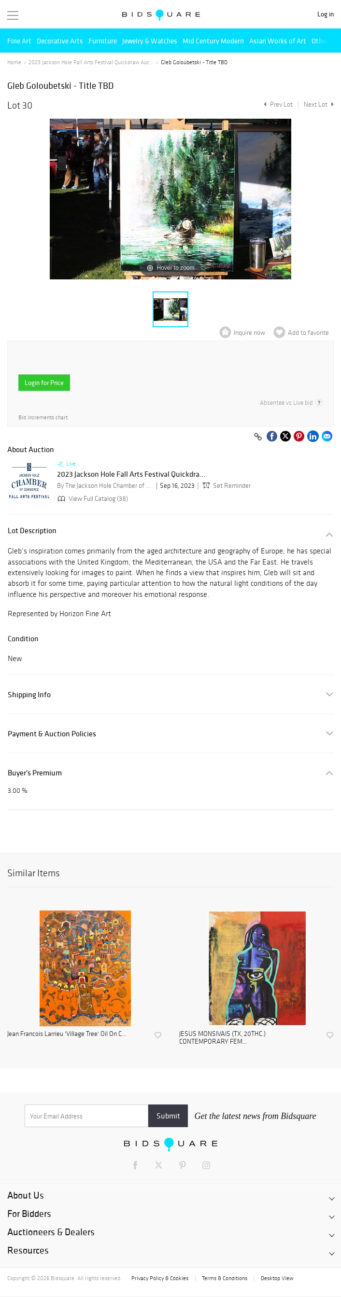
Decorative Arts (60, 40)
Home (14, 62)
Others (322, 40)
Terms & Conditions (224, 1278)
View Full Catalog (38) (92, 499)
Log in (325, 14)
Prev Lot (277, 104)
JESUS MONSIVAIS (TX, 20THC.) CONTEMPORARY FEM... (222, 1038)
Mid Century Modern (213, 40)
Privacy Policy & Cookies (159, 1278)
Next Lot (319, 104)
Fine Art (19, 40)
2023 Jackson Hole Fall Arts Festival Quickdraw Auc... (91, 62)
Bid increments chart (43, 417)
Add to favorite (308, 333)
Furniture (102, 40)
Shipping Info (29, 694)
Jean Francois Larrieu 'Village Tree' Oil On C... (66, 1034)
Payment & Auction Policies (52, 733)
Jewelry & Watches (149, 40)
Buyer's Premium (35, 772)
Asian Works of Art (277, 40)
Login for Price (44, 382)
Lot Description (32, 530)
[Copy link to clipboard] (258, 437)
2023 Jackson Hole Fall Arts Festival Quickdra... (131, 474)
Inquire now (249, 333)
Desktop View (277, 1278)
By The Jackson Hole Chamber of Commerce (105, 485)
